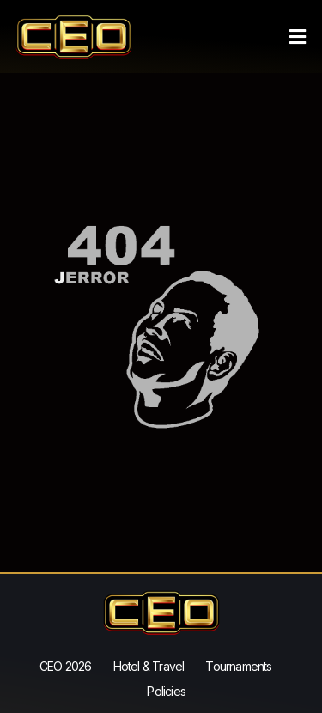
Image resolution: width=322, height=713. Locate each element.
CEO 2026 (65, 666)
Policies (166, 691)
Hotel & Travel (149, 666)
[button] (298, 36)
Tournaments (238, 666)
